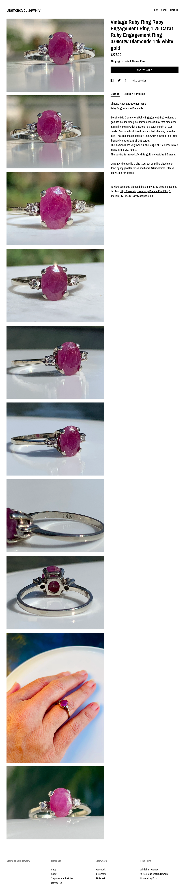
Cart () (174, 10)
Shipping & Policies (134, 94)
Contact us (56, 883)
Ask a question (139, 80)
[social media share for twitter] (119, 80)
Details (115, 94)
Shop (155, 10)
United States (131, 61)
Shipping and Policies (62, 878)
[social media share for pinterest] (126, 80)
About (164, 10)
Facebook (101, 869)
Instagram (101, 873)
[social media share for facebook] (112, 80)
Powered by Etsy (148, 878)
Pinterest (100, 878)
